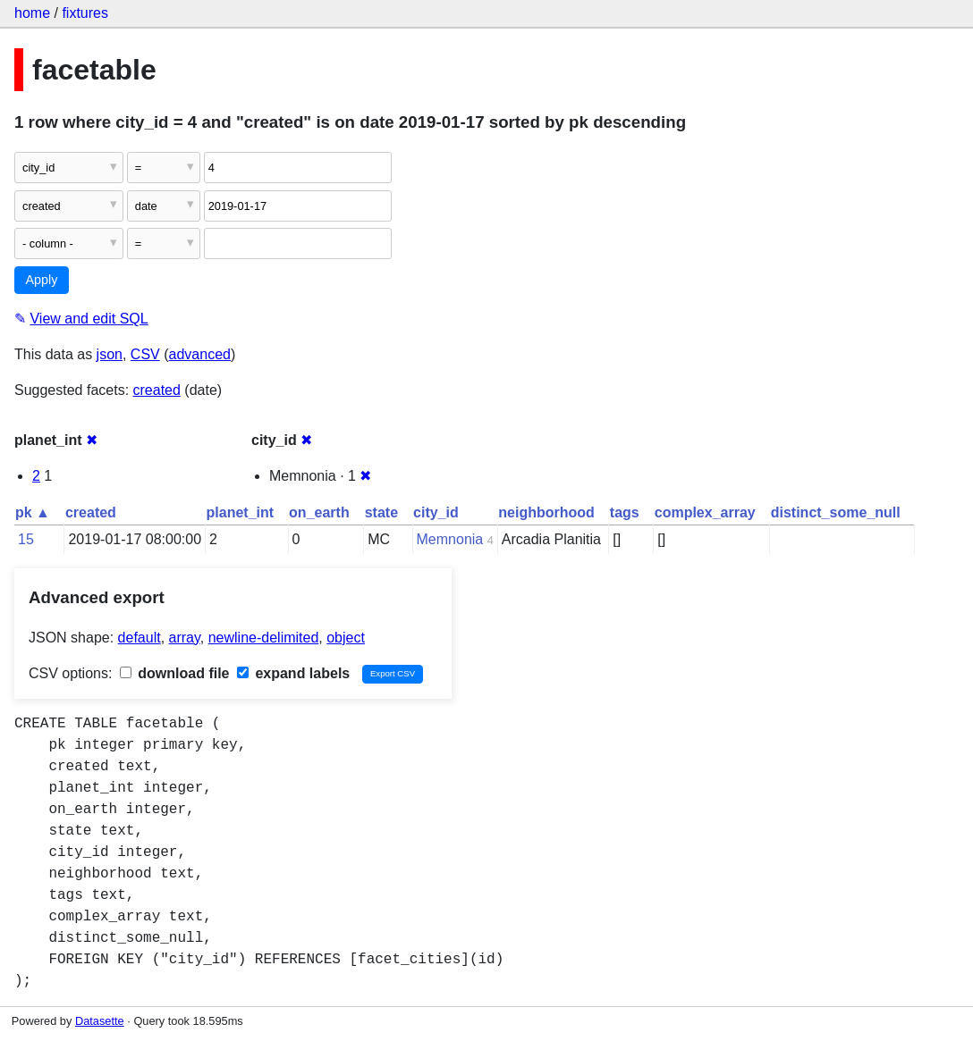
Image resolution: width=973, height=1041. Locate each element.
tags (624, 512)
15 (26, 539)
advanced (200, 354)
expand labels (293, 673)
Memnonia (450, 539)
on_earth (319, 512)
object (345, 637)
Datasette (99, 1021)
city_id (436, 512)
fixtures (85, 13)
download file (175, 673)
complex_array (705, 512)
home (32, 13)
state (381, 512)
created (157, 390)
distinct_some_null (836, 512)
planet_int (241, 512)
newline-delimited (263, 637)
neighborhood (546, 512)
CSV (145, 354)
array (184, 637)
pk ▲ (32, 512)
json (110, 354)
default (139, 637)
